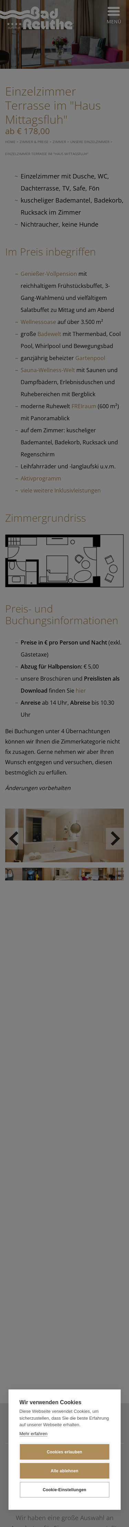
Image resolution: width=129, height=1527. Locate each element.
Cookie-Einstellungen (64, 1489)
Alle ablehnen (64, 1471)
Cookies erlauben (64, 1452)
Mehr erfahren (33, 1433)
